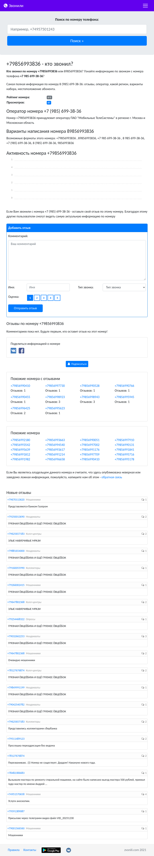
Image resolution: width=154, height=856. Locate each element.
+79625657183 (15, 534)
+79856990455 (20, 397)
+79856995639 (20, 450)
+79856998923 (55, 397)
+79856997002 (89, 445)
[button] (77, 41)
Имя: (11, 287)
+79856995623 (55, 408)
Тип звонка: (86, 287)
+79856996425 (20, 408)
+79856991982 (20, 459)
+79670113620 (15, 499)
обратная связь (111, 477)
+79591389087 (15, 811)
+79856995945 (124, 397)
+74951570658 (15, 794)
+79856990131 (124, 445)
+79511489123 (15, 738)
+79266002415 (15, 585)
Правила (13, 850)
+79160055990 (15, 568)
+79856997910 (124, 440)
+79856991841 (124, 450)
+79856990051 (89, 440)
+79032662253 (15, 636)
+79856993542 (20, 445)
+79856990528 (89, 386)
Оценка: (13, 297)
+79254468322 (15, 619)
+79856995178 (124, 459)
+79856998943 (89, 397)
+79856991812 (20, 454)
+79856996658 (55, 459)
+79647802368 (15, 602)
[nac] (145, 5)
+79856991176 (89, 450)
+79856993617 (55, 450)
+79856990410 (20, 386)
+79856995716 (124, 454)
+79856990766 (124, 386)
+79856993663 (55, 440)
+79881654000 (15, 551)
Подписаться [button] (77, 364)
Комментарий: (18, 236)
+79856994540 (55, 445)
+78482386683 (15, 773)
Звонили (13, 5)
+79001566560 (15, 828)
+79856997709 (89, 454)
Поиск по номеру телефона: (77, 19)
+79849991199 (15, 687)
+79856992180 (20, 440)
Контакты (29, 850)
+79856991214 (55, 454)
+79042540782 (15, 704)
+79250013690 (15, 516)
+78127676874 (15, 670)
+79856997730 (55, 386)
